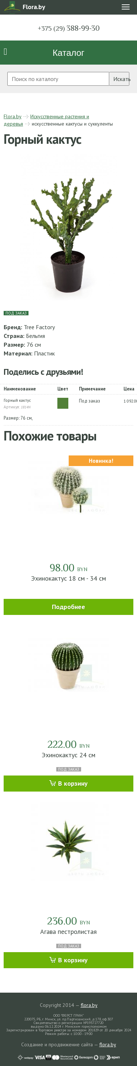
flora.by (89, 1005)
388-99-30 (69, 28)
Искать (121, 78)
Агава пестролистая (68, 931)
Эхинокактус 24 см (68, 755)
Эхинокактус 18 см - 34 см (68, 578)
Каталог (68, 53)
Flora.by (13, 116)
